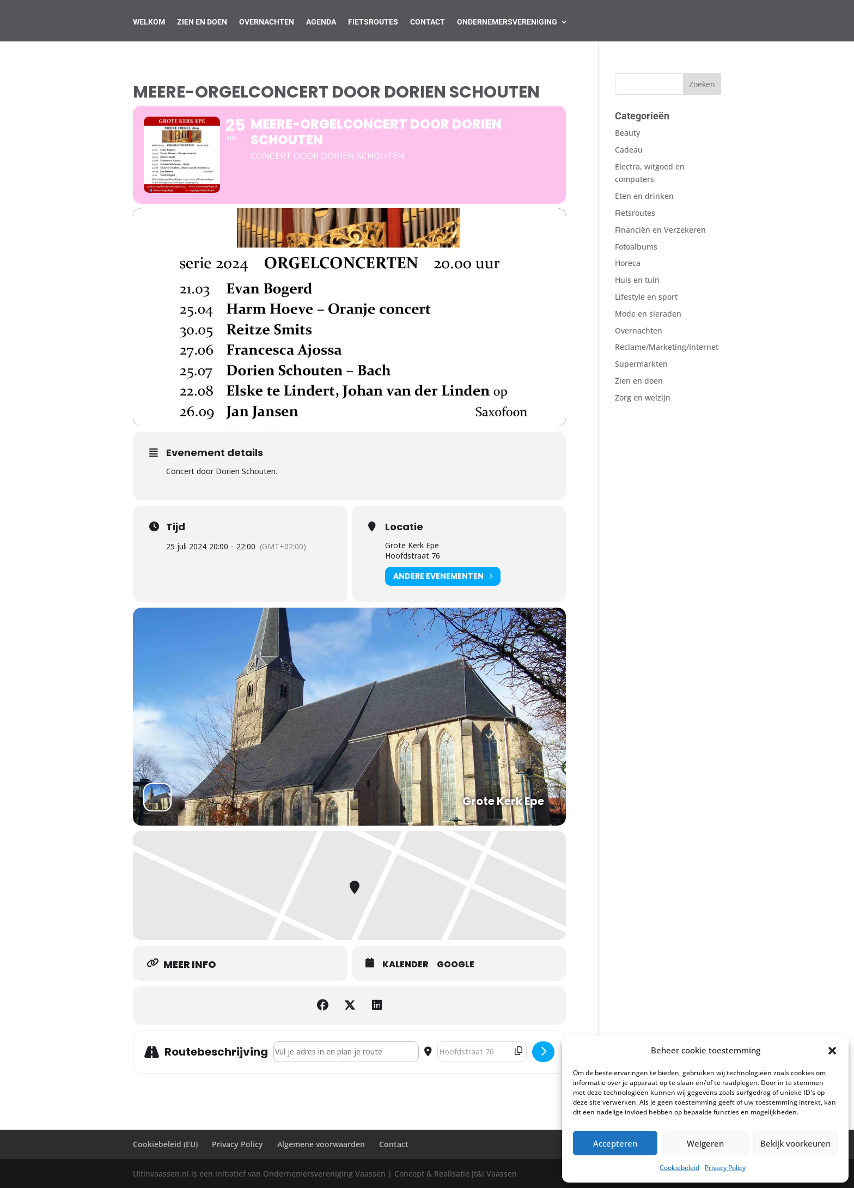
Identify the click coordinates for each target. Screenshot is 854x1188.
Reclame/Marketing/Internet (666, 347)
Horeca (627, 263)
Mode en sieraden (648, 313)
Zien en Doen (202, 22)
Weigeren (705, 1143)
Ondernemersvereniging (507, 22)
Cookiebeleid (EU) (165, 1144)
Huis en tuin (637, 280)
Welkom (149, 22)
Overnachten (266, 22)
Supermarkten (641, 364)
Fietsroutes (373, 22)
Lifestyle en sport (646, 297)
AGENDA (321, 22)
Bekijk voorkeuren (795, 1143)
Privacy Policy (725, 1167)
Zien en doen (639, 380)
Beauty (627, 133)
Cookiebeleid (679, 1167)
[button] (832, 1050)
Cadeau (629, 149)
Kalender (405, 964)
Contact (427, 22)
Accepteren (615, 1143)
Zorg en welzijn (642, 397)
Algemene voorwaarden (321, 1144)
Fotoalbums (636, 246)
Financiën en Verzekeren (660, 230)
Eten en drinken (644, 196)
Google (455, 964)
